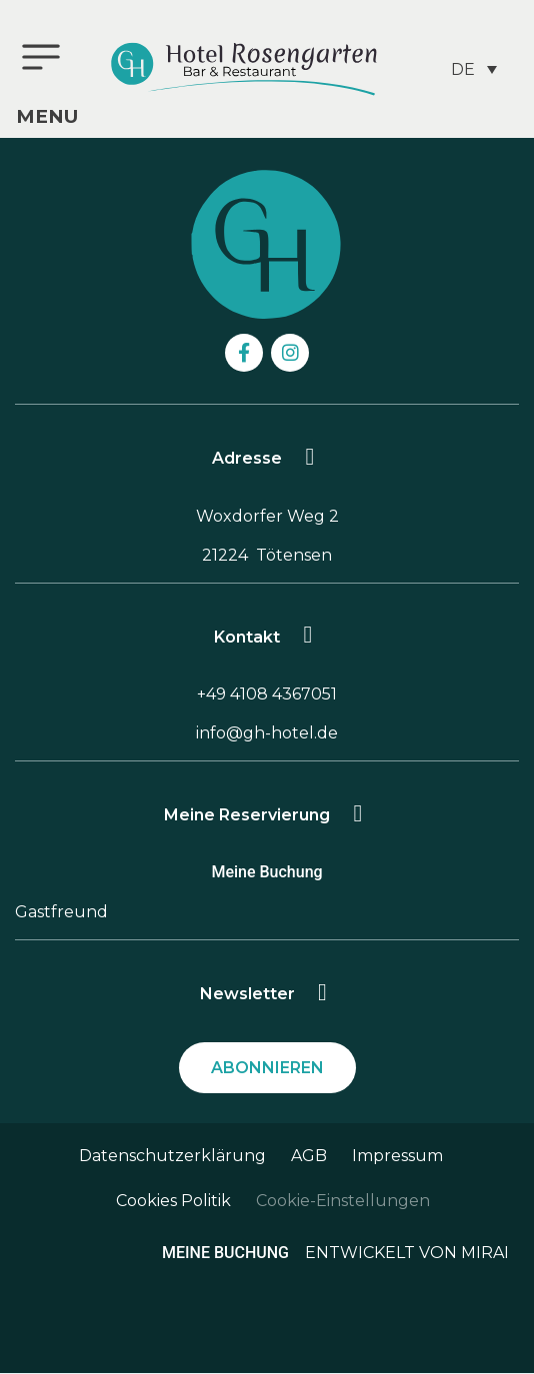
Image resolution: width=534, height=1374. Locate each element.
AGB (309, 1155)
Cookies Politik (173, 1200)
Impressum (397, 1155)
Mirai (485, 1252)
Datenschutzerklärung (172, 1155)
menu (47, 116)
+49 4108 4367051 (267, 694)
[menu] (41, 57)
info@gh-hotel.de (267, 732)
